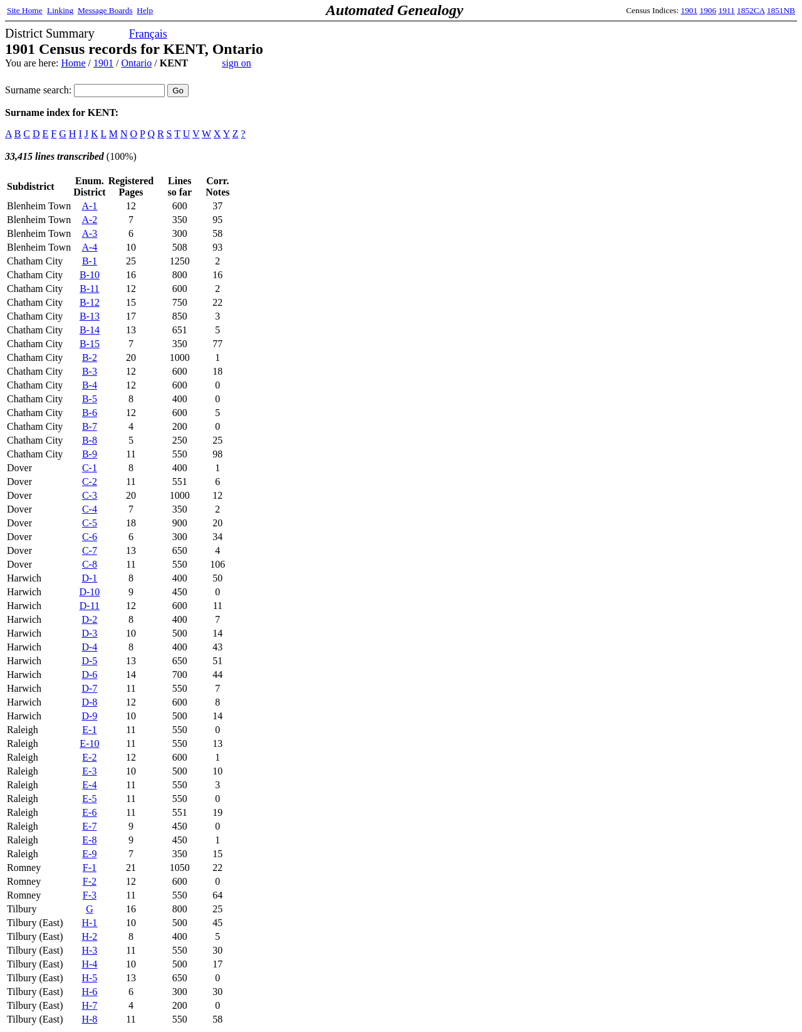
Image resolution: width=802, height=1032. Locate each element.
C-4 (89, 509)
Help (145, 10)
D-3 (89, 633)
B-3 (89, 371)
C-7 (89, 550)
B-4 (89, 385)
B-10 (90, 274)
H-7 (89, 1005)
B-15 (90, 343)
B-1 (89, 261)
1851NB (781, 10)
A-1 (89, 206)
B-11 (89, 288)
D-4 (89, 647)
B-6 (89, 412)
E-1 (89, 729)
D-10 (89, 591)
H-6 (89, 991)
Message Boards (105, 10)
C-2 (89, 481)
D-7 (89, 688)
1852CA (750, 10)
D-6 (89, 674)
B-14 (90, 330)
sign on (236, 63)
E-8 (89, 840)
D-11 (90, 605)
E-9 (89, 853)
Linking (60, 10)
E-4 (89, 784)
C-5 (89, 523)
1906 (708, 10)
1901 (689, 10)
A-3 (89, 233)
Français (148, 34)
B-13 (90, 316)
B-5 (89, 399)
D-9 (89, 716)
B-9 (89, 454)
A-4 (89, 247)
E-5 (89, 798)
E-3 (89, 771)
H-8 (89, 1019)
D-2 (89, 619)
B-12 (90, 302)
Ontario (136, 63)
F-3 (89, 895)
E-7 (89, 826)
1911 (727, 10)
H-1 (89, 922)
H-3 (89, 950)
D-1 (89, 578)
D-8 (89, 702)
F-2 (89, 881)
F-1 (89, 867)
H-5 (89, 977)
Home (73, 63)
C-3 (89, 495)
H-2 (89, 936)
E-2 (89, 757)
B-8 (89, 440)
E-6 (89, 812)
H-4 (89, 964)
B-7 (89, 426)
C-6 (89, 536)
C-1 (89, 467)
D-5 (89, 660)
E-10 (89, 743)
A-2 (89, 219)
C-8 (89, 564)
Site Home (25, 10)
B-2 (89, 357)
